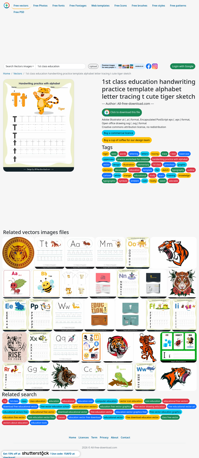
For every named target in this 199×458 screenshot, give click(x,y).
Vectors (17, 73)
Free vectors (21, 5)
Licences (84, 437)
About (114, 437)
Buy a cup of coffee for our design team (127, 140)
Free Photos (40, 5)
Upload (93, 66)
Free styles (158, 5)
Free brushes (139, 5)
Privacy (104, 437)
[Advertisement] (99, 39)
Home (6, 73)
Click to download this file (122, 112)
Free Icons (120, 5)
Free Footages (77, 5)
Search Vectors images (19, 66)
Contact (125, 437)
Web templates (100, 5)
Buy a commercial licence (118, 133)
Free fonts (58, 5)
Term (94, 437)
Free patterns (178, 5)
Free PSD (19, 12)
